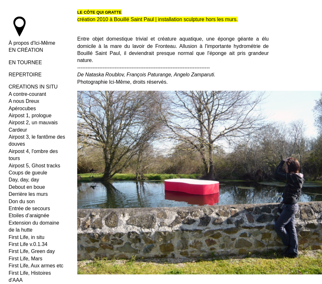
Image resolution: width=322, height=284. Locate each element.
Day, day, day (24, 179)
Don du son (22, 201)
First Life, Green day (32, 251)
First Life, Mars (25, 258)
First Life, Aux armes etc (36, 265)
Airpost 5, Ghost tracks (34, 165)
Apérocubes (22, 108)
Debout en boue (27, 187)
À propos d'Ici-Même (32, 43)
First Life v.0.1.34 (28, 244)
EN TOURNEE (25, 62)
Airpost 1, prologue (30, 115)
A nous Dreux (24, 101)
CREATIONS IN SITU (33, 86)
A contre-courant (27, 94)
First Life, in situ (26, 237)
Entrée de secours (29, 208)
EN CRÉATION (26, 50)
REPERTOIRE (25, 74)
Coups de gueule (28, 172)
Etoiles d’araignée (29, 215)
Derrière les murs (28, 194)
